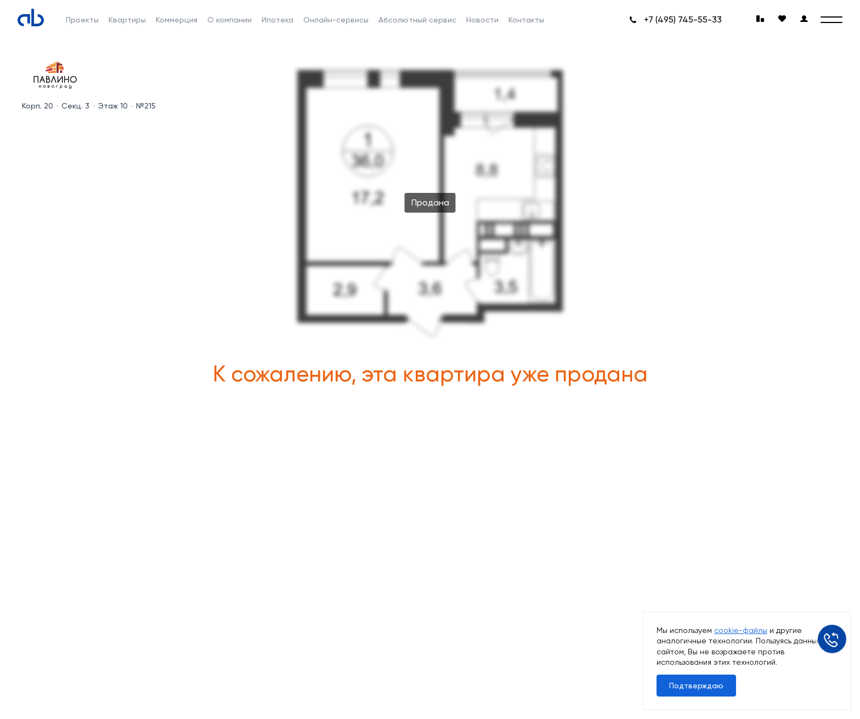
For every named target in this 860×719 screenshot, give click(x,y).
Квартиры (127, 19)
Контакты (526, 19)
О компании (229, 19)
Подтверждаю (696, 685)
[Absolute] (31, 17)
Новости (482, 19)
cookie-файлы (740, 630)
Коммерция (176, 19)
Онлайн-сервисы (336, 19)
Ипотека (277, 19)
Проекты (82, 19)
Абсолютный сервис (417, 19)
